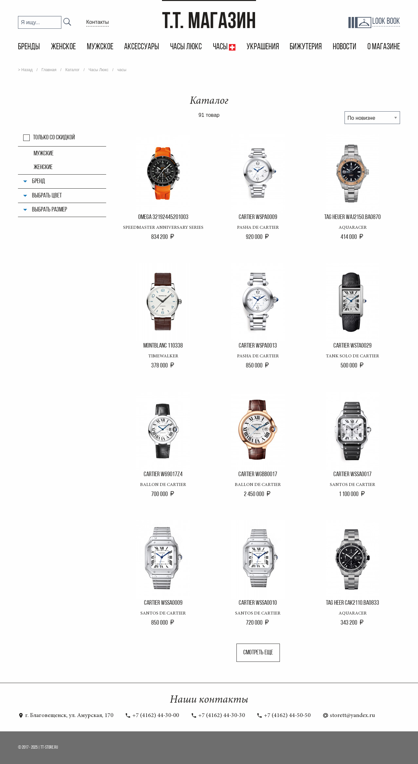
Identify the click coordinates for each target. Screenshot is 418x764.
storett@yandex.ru (349, 716)
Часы (221, 47)
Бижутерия (306, 47)
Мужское (100, 47)
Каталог (72, 70)
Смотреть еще (258, 652)
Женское (63, 47)
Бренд (38, 181)
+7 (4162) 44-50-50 (284, 716)
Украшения (263, 47)
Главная (48, 70)
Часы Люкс (186, 47)
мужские (44, 153)
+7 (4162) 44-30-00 (152, 716)
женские (43, 167)
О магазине (383, 47)
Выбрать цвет (47, 196)
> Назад (25, 70)
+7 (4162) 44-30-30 (218, 716)
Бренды (29, 47)
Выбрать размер (49, 210)
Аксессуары (141, 47)
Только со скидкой (54, 137)
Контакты (97, 22)
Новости (344, 47)
